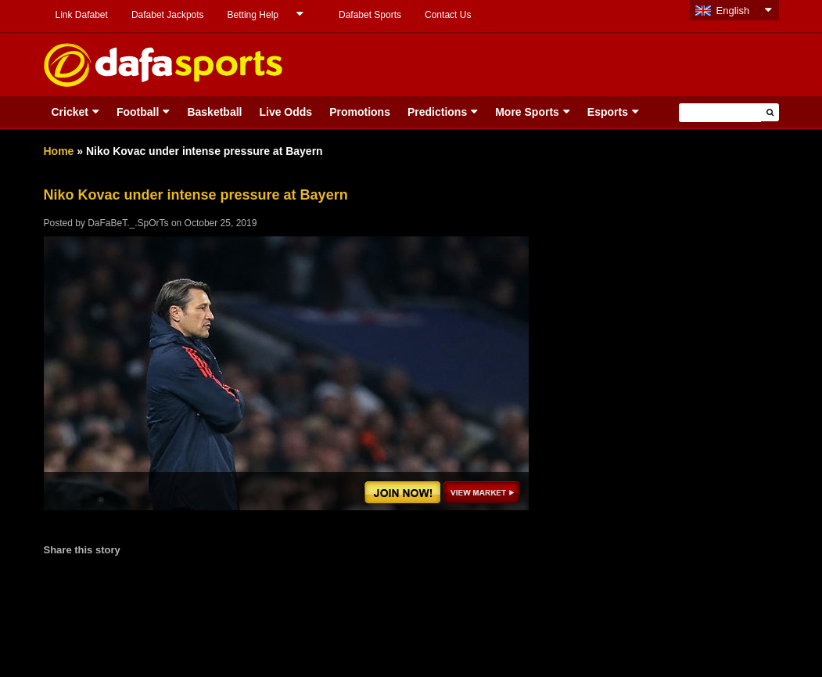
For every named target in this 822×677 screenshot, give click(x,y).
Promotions (359, 112)
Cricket (70, 112)
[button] (770, 112)
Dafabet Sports (370, 14)
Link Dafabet (82, 14)
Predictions (437, 112)
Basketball (214, 112)
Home (59, 151)
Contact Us (448, 14)
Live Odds (285, 112)
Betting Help (253, 14)
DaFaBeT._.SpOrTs (128, 223)
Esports (607, 112)
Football (138, 112)
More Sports (527, 112)
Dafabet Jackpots (167, 14)
